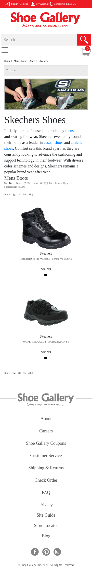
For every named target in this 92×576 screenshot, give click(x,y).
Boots (32, 61)
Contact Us (57, 4)
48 (19, 194)
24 (14, 194)
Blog (46, 536)
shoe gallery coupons (46, 444)
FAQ (46, 493)
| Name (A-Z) (22, 183)
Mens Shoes (20, 61)
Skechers (43, 61)
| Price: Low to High (57, 183)
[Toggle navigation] (4, 50)
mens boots (74, 131)
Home (7, 61)
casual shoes (53, 142)
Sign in (11, 4)
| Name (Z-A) (38, 183)
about (46, 419)
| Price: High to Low (14, 186)
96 (24, 194)
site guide (46, 515)
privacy (46, 505)
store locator (46, 526)
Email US (71, 3)
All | (30, 194)
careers (46, 431)
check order (46, 480)
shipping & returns (46, 468)
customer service (46, 456)
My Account (39, 4)
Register (24, 3)
